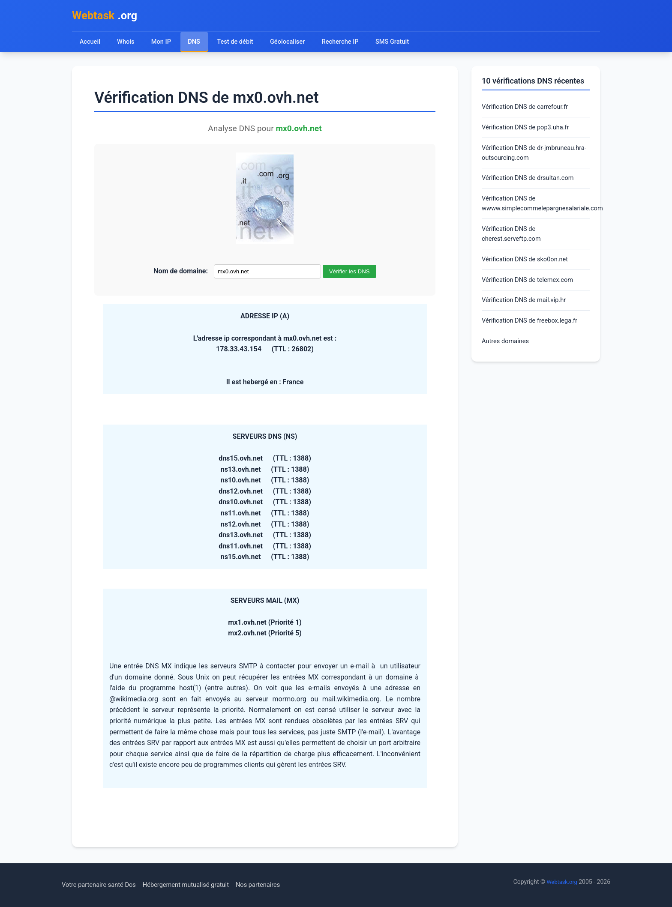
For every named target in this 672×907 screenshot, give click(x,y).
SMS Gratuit (400, 44)
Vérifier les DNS (349, 274)
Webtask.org (560, 881)
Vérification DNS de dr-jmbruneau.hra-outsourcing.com (530, 158)
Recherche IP (347, 44)
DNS (195, 44)
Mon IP (162, 44)
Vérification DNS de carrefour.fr (529, 110)
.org (108, 16)
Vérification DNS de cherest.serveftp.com (514, 245)
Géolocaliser (292, 44)
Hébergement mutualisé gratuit (197, 885)
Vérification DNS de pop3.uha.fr (529, 131)
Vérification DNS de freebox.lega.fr (534, 338)
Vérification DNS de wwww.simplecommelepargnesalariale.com (536, 213)
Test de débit (238, 44)
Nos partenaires (275, 885)
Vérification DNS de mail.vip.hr (528, 316)
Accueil (90, 44)
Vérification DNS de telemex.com (532, 294)
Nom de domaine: (180, 273)
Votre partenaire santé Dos (102, 885)
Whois (126, 44)
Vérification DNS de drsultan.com (532, 186)
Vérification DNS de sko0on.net (529, 273)
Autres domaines (508, 360)
